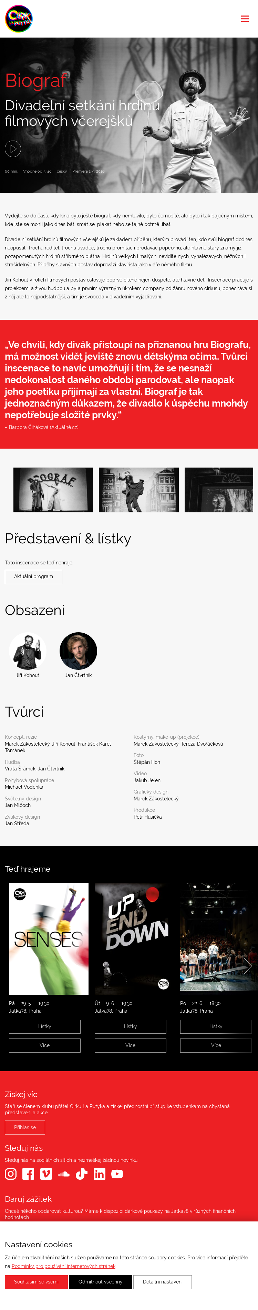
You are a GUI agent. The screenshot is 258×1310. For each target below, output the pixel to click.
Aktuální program (33, 576)
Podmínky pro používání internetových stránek (63, 1266)
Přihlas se (25, 1127)
